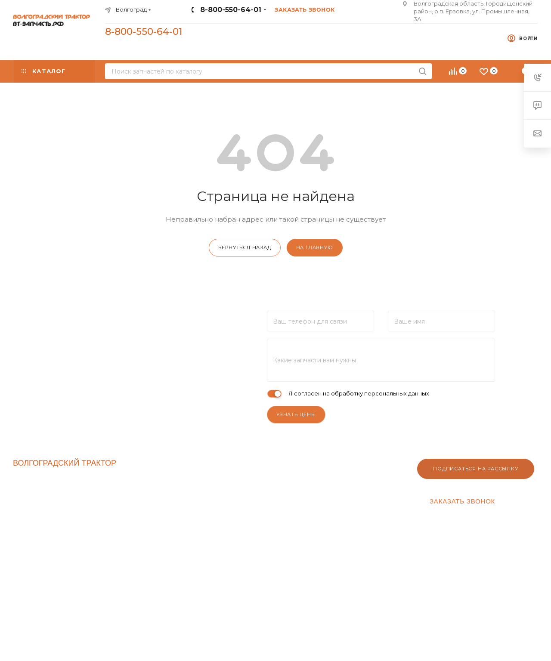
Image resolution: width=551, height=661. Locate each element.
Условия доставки (360, 484)
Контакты (162, 473)
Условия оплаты (357, 473)
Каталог (26, 485)
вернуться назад (244, 247)
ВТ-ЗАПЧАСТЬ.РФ (46, 472)
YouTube (136, 640)
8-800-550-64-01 (230, 10)
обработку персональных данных (380, 393)
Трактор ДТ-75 (37, 527)
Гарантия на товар (361, 494)
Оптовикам (262, 484)
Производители (38, 513)
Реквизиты (262, 473)
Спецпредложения (43, 499)
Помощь (350, 460)
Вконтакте (114, 640)
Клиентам (264, 460)
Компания (167, 460)
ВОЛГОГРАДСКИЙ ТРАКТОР (64, 463)
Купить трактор (38, 540)
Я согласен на (358, 393)
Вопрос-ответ (354, 504)
